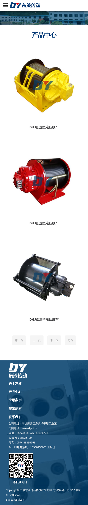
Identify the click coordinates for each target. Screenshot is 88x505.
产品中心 (15, 392)
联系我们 (15, 417)
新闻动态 (15, 409)
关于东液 (15, 383)
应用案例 (15, 400)
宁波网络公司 (61, 490)
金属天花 (14, 494)
